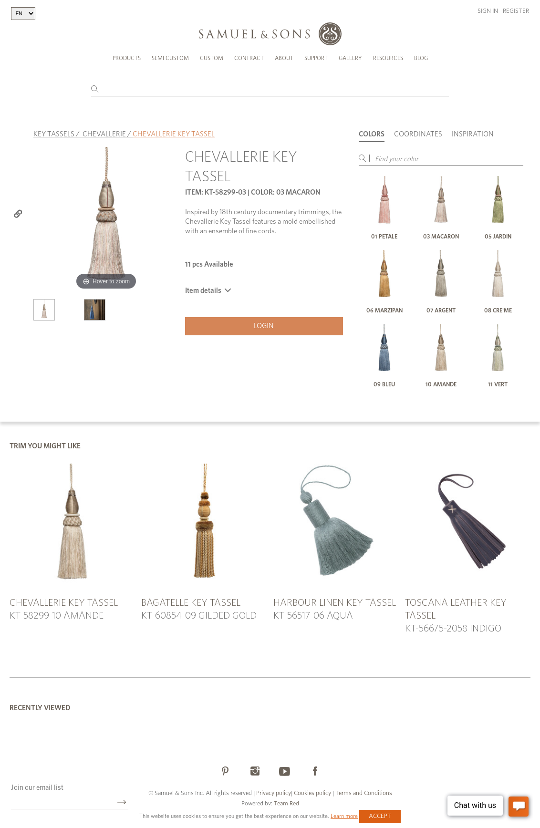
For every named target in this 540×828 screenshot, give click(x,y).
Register (516, 11)
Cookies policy (312, 793)
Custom (211, 58)
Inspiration (473, 134)
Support (316, 58)
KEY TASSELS (53, 134)
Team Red (286, 804)
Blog (421, 58)
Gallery (350, 58)
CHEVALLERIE (104, 134)
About (284, 58)
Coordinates (418, 134)
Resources (388, 58)
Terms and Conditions (363, 793)
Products (127, 58)
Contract (249, 58)
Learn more (344, 816)
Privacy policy (273, 793)
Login (264, 326)
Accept (380, 816)
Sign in (488, 11)
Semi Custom (170, 58)
